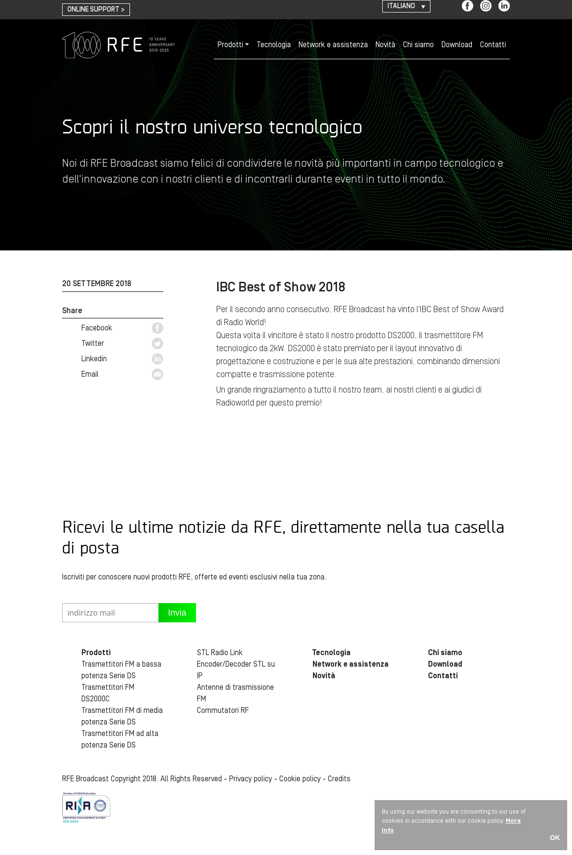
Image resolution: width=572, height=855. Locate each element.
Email (122, 374)
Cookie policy (300, 779)
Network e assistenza (333, 44)
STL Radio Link (220, 652)
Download (457, 44)
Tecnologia (274, 44)
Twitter (122, 343)
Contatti (493, 44)
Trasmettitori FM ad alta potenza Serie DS (119, 739)
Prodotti (230, 44)
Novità (385, 44)
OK (555, 838)
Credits (339, 779)
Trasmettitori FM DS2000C (107, 693)
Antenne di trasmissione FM (235, 693)
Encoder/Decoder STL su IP (236, 670)
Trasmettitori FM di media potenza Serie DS (122, 716)
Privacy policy (250, 779)
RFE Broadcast (118, 44)
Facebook (122, 328)
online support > (96, 9)
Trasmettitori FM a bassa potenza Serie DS (121, 670)
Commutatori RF (223, 710)
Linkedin (122, 359)
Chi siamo (418, 44)
